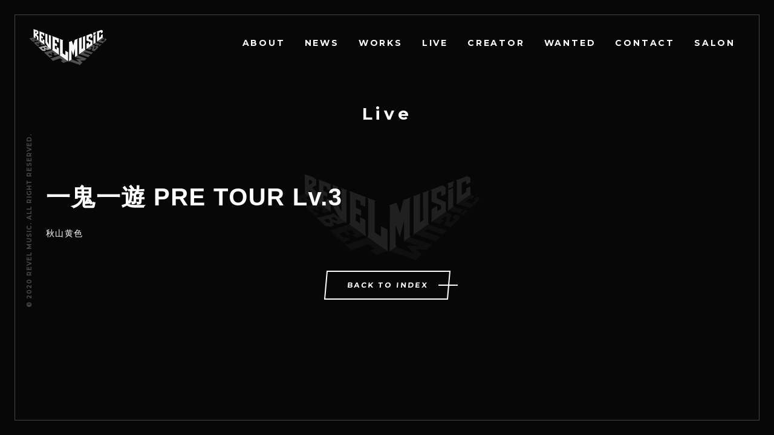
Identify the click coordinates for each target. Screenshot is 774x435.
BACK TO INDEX (387, 284)
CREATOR (496, 42)
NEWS (322, 42)
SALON (714, 42)
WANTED (570, 42)
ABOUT (263, 42)
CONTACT (645, 42)
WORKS (381, 42)
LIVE (435, 42)
